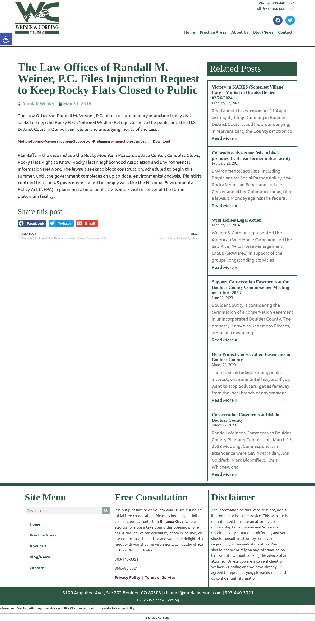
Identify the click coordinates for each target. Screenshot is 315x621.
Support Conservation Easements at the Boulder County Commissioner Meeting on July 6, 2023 (250, 287)
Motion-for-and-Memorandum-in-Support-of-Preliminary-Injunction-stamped (82, 141)
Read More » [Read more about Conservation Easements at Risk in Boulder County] (224, 474)
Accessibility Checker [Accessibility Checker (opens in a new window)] (66, 608)
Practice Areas (213, 32)
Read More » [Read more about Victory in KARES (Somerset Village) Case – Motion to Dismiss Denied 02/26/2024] (224, 138)
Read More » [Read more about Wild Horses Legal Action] (224, 267)
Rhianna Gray (172, 521)
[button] (32, 223)
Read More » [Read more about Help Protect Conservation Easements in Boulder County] (224, 400)
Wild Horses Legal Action (236, 220)
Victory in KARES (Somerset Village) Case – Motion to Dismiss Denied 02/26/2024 (248, 92)
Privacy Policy (127, 577)
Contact (285, 32)
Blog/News (263, 32)
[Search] (106, 510)
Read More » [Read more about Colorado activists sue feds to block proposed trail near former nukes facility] (224, 205)
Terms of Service (160, 577)
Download (161, 141)
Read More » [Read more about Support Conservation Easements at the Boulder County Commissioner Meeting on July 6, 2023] (224, 339)
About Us (239, 32)
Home (189, 32)
